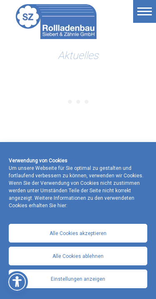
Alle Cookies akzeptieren (78, 233)
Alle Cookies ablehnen (78, 256)
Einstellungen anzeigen (78, 279)
